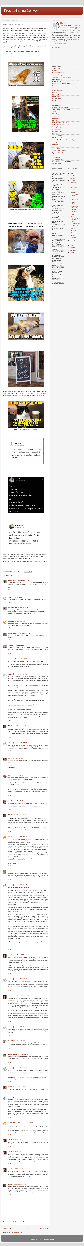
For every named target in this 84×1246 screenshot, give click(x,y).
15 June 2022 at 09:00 (15, 871)
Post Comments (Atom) (17, 1232)
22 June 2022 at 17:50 (20, 1184)
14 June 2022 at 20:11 (17, 597)
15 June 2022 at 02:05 (20, 814)
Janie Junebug (12, 580)
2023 (71, 178)
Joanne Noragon (12, 633)
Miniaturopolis (56, 118)
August (73, 187)
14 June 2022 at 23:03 (21, 674)
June (72, 192)
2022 (71, 180)
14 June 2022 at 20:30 (24, 607)
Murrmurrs (55, 120)
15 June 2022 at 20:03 (21, 979)
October (73, 182)
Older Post (44, 1228)
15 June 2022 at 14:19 (23, 954)
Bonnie (10, 645)
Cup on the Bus (56, 81)
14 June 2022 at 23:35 (20, 725)
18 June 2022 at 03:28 (27, 1097)
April (72, 230)
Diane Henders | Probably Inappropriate (63, 83)
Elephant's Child (12, 607)
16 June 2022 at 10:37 (21, 1026)
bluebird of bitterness (58, 72)
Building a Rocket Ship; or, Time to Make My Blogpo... (75, 219)
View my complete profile (59, 43)
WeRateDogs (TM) (57, 159)
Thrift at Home (56, 148)
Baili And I (55, 70)
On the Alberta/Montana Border (60, 124)
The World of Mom (74, 195)
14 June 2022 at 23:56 (21, 742)
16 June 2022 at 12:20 (19, 1040)
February (74, 235)
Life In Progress (56, 114)
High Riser (55, 101)
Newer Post (7, 1228)
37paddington (12, 1054)
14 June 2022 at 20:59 (21, 621)
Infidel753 (10, 725)
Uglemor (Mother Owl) (58, 153)
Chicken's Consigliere (58, 75)
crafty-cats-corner (57, 79)
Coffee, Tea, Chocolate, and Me (76, 213)
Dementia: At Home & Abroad (74, 208)
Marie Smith (11, 621)
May (72, 228)
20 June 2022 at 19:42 (17, 1151)
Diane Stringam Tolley (14, 1122)
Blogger (52, 1239)
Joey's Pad (55, 111)
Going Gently (56, 96)
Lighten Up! (55, 116)
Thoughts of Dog (56, 146)
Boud (9, 597)
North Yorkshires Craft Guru (59, 122)
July (72, 189)
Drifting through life (57, 90)
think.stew (55, 144)
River (9, 801)
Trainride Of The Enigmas (59, 150)
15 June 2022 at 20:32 (23, 996)
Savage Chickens (57, 135)
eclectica (54, 92)
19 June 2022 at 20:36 (27, 1122)
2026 (71, 171)
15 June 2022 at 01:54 (17, 801)
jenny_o (10, 674)
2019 (71, 245)
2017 (71, 250)
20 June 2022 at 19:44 (17, 1168)
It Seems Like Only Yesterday (60, 107)
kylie (9, 758)
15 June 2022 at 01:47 (17, 775)
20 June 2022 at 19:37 (17, 1139)
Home (5, 17)
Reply (9, 591)
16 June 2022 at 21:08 (21, 1086)
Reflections (55, 133)
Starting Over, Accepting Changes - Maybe (63, 140)
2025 (71, 173)
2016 (71, 252)
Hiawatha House (56, 98)
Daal (9, 1139)
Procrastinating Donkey (21, 10)
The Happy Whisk (57, 142)
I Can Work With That (58, 103)
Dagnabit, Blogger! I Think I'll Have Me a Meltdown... (75, 201)
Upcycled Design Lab (58, 155)
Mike (9, 775)
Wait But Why (56, 157)
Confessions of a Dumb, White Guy (61, 77)
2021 (71, 240)
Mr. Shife (10, 1040)
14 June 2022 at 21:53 (24, 633)
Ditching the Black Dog (58, 85)
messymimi (11, 1086)
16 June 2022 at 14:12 (22, 1054)
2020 (71, 243)
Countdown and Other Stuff (75, 224)
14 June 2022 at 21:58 (18, 645)
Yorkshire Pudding (57, 163)
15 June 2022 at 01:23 (17, 758)
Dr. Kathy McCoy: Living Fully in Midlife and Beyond (66, 88)
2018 (71, 247)
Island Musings (56, 105)
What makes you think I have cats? (61, 161)
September (74, 185)
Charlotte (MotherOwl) (14, 1097)
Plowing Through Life (58, 127)
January (73, 237)
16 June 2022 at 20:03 (21, 1068)
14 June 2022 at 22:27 (21, 658)
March (73, 233)
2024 (71, 175)
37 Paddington (56, 68)
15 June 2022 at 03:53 (21, 836)
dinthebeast (11, 836)
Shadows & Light (57, 137)
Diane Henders (12, 954)
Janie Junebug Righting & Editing (61, 109)
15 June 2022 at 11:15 (21, 884)
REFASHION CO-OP (58, 131)
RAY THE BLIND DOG (58, 129)
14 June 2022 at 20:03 (23, 580)
